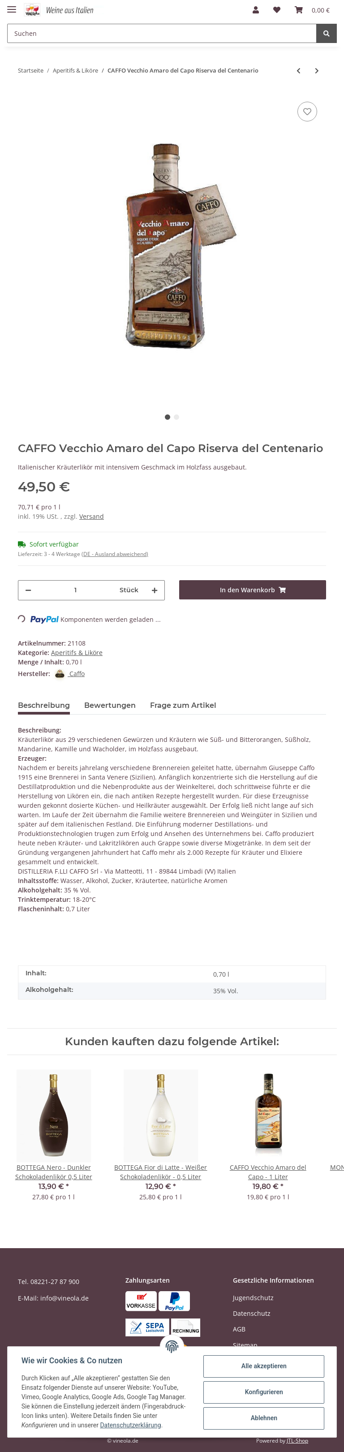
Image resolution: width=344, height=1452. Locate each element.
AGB (239, 1329)
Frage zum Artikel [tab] (183, 705)
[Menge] (75, 590)
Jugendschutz (253, 1297)
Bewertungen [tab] (110, 705)
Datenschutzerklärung (131, 1425)
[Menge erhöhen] (154, 590)
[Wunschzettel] (277, 10)
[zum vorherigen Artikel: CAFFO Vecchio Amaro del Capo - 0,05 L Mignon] (298, 70)
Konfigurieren (263, 1392)
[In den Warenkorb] (252, 589)
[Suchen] (162, 33)
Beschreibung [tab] (44, 705)
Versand (91, 516)
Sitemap (245, 1345)
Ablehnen (263, 1418)
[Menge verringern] (28, 590)
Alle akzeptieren (263, 1366)
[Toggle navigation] (11, 5)
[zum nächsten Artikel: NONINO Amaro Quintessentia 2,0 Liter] (317, 70)
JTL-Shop (297, 1440)
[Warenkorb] (312, 10)
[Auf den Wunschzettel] (307, 111)
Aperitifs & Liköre (77, 652)
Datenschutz (252, 1313)
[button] (255, 10)
